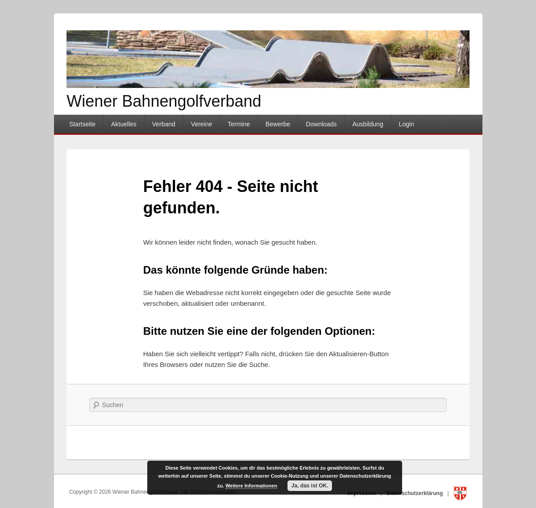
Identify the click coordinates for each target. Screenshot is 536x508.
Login (406, 124)
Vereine (201, 124)
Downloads (321, 124)
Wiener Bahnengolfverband (163, 101)
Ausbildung (367, 124)
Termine (239, 124)
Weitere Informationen (251, 485)
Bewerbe (278, 124)
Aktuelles (124, 124)
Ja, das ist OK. (309, 486)
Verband (163, 124)
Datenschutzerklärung (415, 493)
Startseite (82, 124)
